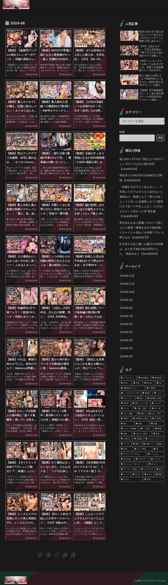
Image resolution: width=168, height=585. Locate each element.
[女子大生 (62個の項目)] (127, 459)
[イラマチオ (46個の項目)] (147, 469)
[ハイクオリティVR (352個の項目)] (130, 393)
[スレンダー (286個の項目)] (127, 398)
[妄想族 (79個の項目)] (138, 439)
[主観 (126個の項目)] (157, 424)
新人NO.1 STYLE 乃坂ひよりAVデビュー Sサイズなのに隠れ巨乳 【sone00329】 (141, 164)
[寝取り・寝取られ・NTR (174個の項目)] (150, 413)
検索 (122, 131)
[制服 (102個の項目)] (159, 428)
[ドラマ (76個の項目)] (125, 444)
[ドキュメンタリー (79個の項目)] (154, 439)
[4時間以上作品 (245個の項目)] (155, 398)
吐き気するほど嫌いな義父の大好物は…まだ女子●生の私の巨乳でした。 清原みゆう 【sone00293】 (141, 248)
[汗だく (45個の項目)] (148, 474)
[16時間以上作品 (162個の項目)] (141, 418)
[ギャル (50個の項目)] (156, 464)
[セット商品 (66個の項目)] (142, 449)
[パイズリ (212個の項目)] (157, 403)
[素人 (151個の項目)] (127, 424)
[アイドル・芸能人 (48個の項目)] (130, 469)
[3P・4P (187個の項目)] (157, 408)
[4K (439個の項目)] (159, 383)
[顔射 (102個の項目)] (126, 434)
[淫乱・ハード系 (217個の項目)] (140, 403)
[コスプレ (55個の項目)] (157, 459)
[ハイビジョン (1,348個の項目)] (128, 378)
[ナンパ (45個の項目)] (125, 474)
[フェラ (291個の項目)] (158, 393)
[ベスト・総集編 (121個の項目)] (129, 428)
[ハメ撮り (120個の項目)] (146, 428)
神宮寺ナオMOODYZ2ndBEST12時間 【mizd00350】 (140, 178)
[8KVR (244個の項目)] (125, 403)
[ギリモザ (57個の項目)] (142, 459)
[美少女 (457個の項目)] (149, 383)
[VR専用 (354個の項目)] (155, 388)
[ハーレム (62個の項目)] (155, 454)
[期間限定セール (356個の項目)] (132, 388)
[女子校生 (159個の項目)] (157, 418)
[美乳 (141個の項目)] (142, 424)
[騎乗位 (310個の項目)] (146, 393)
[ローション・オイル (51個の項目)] (133, 464)
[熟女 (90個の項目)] (158, 434)
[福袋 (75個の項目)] (136, 444)
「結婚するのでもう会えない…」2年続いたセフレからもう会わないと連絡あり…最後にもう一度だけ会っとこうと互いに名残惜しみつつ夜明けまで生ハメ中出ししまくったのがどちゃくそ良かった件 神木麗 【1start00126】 (141, 201)
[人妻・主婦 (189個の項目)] (141, 408)
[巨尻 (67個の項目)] (126, 449)
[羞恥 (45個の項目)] (159, 474)
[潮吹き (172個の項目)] (125, 418)
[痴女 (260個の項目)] (140, 398)
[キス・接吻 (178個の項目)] (128, 413)
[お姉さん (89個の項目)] (126, 439)
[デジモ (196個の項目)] (126, 408)
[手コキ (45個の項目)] (137, 474)
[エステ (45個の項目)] (131, 479)
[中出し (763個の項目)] (126, 383)
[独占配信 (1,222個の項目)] (143, 378)
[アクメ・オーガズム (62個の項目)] (133, 454)
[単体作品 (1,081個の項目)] (157, 378)
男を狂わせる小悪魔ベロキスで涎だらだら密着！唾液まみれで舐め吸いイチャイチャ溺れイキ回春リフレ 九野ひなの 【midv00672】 (141, 230)
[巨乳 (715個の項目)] (137, 383)
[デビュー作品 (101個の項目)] (142, 434)
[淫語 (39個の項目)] (153, 479)
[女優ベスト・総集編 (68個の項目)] (153, 444)
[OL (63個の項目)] (158, 449)
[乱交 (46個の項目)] (159, 469)
